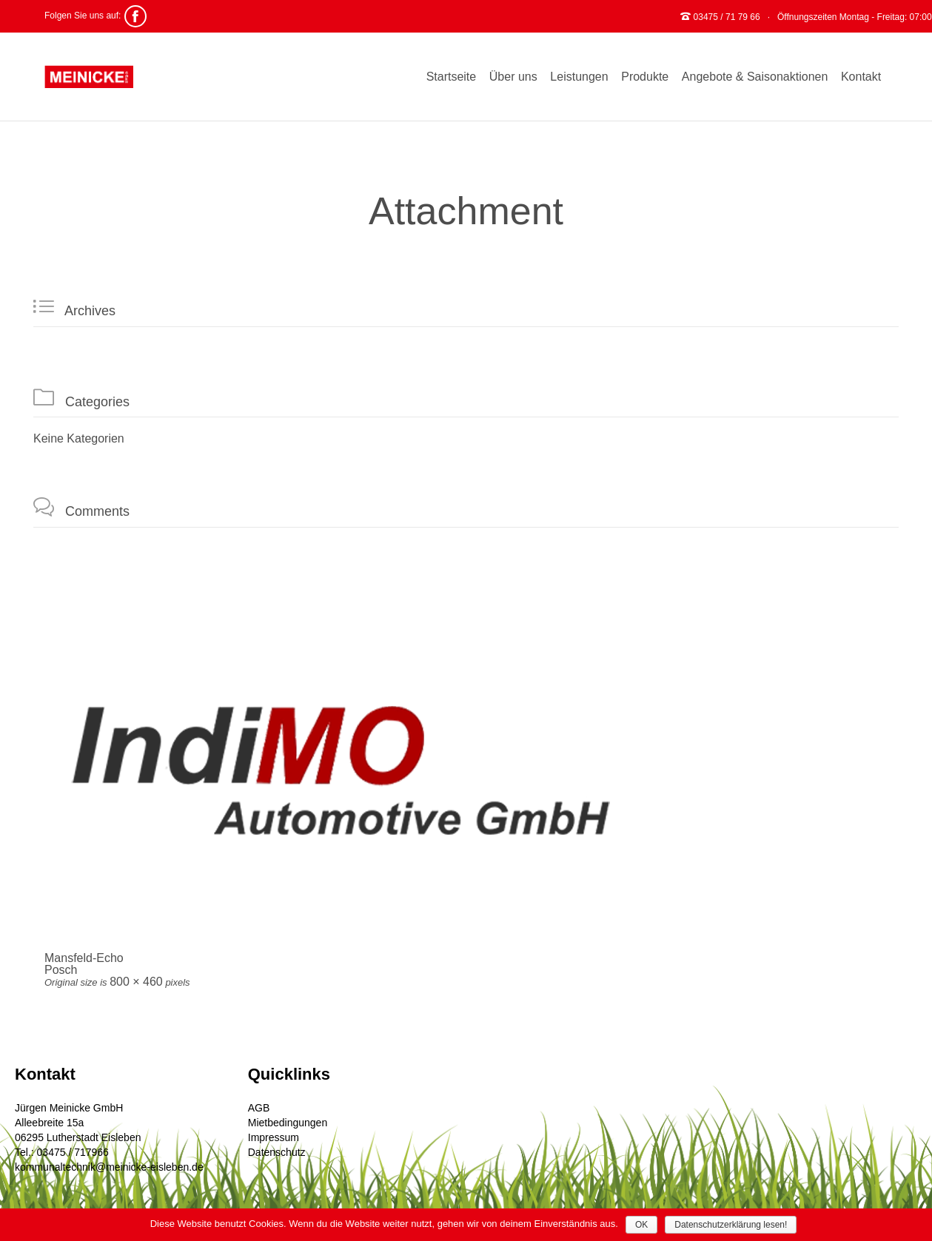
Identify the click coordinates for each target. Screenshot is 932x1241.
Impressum (273, 1137)
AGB (259, 1108)
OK (641, 1225)
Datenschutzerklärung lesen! (730, 1225)
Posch (60, 969)
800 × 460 (136, 981)
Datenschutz (277, 1152)
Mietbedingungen (287, 1123)
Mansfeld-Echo (84, 958)
